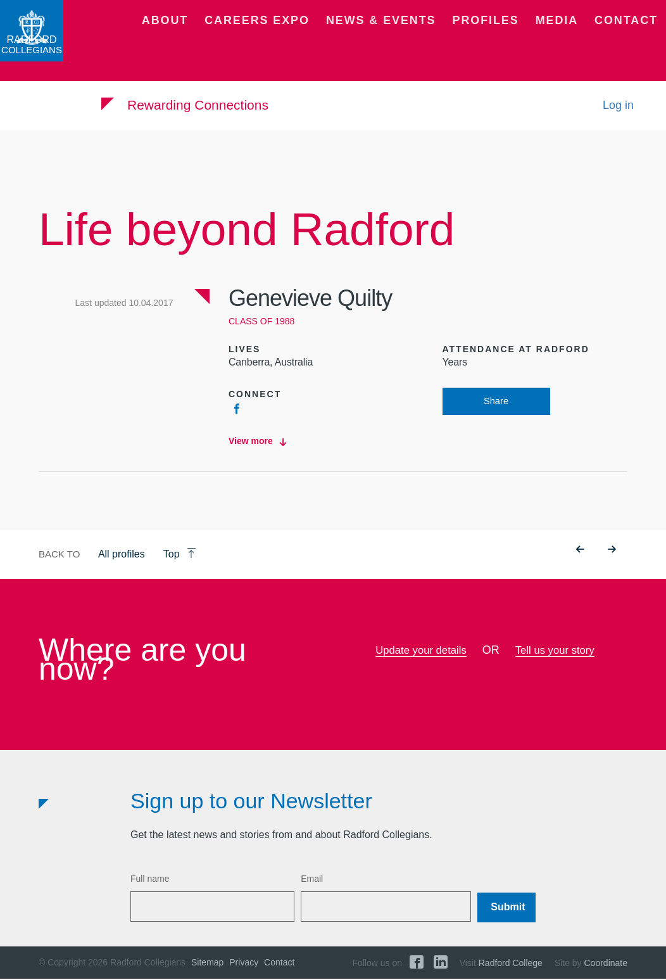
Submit (508, 907)
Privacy (243, 963)
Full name (149, 880)
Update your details (418, 651)
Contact (633, 47)
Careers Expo (326, 47)
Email (312, 880)
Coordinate (606, 964)
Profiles (514, 47)
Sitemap (207, 963)
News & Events (427, 47)
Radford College (511, 964)
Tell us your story (558, 651)
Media (574, 47)
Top (179, 555)
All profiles (121, 555)
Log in (618, 119)
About (249, 47)
